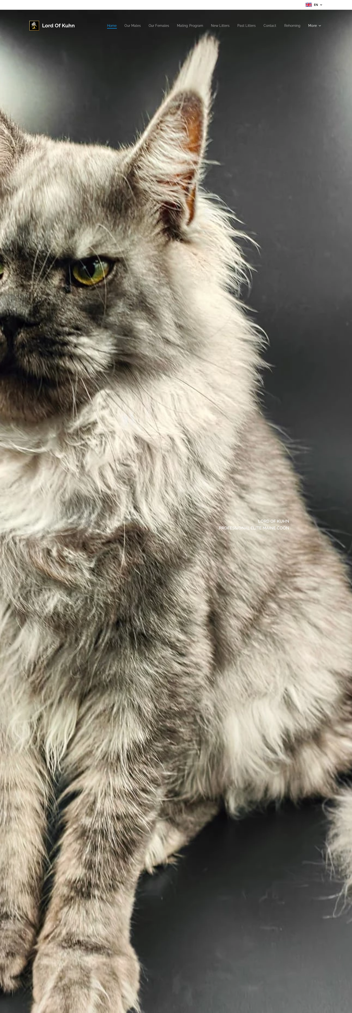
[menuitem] (102, 26)
